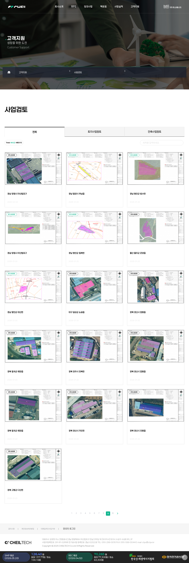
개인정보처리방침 (33, 528)
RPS (73, 6)
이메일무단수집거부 (59, 528)
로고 (23, 6)
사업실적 (118, 6)
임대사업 (88, 6)
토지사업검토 (94, 131)
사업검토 (80, 72)
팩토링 (103, 6)
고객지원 (135, 6)
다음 (118, 513)
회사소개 (59, 6)
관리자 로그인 (84, 528)
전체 (34, 132)
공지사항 (12, 528)
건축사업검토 (154, 131)
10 (113, 513)
